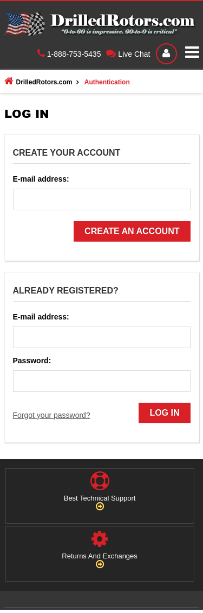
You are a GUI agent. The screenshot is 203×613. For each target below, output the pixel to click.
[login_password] (102, 381)
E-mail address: (41, 179)
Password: (32, 360)
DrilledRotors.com (38, 81)
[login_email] (102, 337)
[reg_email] (102, 199)
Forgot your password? (51, 415)
